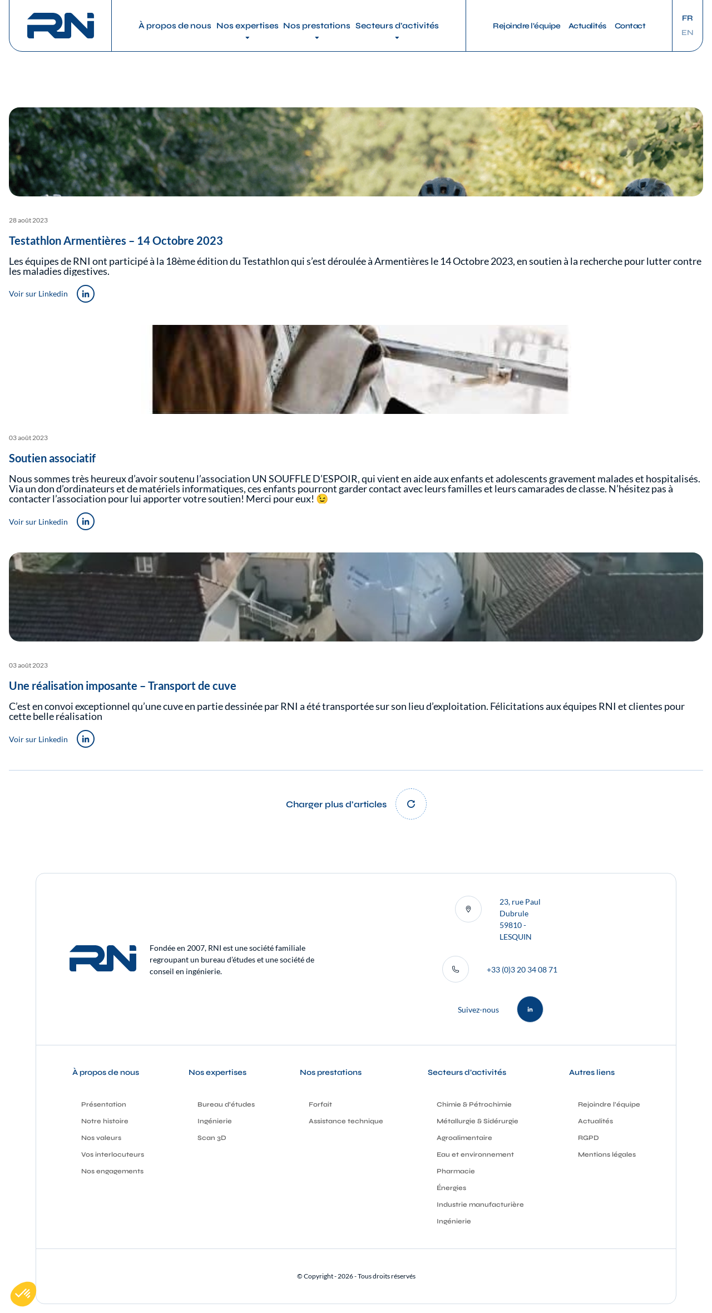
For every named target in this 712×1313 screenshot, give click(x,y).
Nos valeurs (101, 1138)
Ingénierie (214, 1121)
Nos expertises (247, 26)
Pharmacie (456, 1171)
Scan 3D (211, 1138)
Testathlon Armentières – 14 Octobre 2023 (116, 240)
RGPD (588, 1138)
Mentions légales (607, 1154)
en (687, 33)
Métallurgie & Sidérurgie (477, 1121)
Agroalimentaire (464, 1138)
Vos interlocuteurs (112, 1154)
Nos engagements (112, 1171)
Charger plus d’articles (336, 804)
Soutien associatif (52, 458)
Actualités (587, 26)
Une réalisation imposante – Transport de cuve (122, 685)
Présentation (103, 1104)
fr (687, 18)
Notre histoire (104, 1121)
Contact (630, 26)
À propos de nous (175, 26)
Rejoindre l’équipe (526, 26)
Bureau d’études (226, 1104)
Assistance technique (346, 1121)
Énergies (451, 1188)
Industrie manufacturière (480, 1204)
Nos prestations (316, 26)
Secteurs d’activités (397, 26)
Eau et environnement (475, 1154)
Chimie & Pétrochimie (474, 1104)
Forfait (320, 1104)
